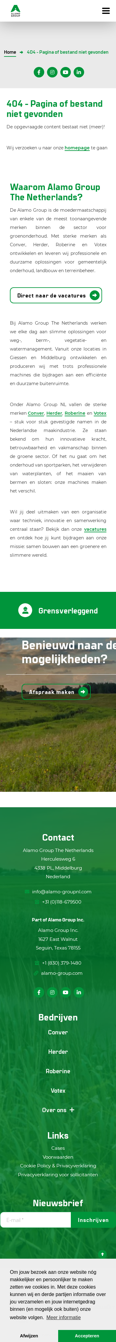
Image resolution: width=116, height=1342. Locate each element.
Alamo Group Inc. (66, 919)
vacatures (95, 529)
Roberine (75, 413)
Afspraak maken (52, 691)
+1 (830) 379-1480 (58, 963)
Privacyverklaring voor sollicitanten (58, 1175)
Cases (58, 1148)
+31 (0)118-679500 (58, 902)
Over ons (54, 1109)
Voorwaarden (58, 1157)
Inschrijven (93, 1219)
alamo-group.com (58, 973)
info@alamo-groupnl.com (58, 892)
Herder (54, 413)
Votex (100, 413)
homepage (77, 148)
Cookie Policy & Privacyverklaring (58, 1166)
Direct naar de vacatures (51, 295)
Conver (36, 413)
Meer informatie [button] (63, 1317)
